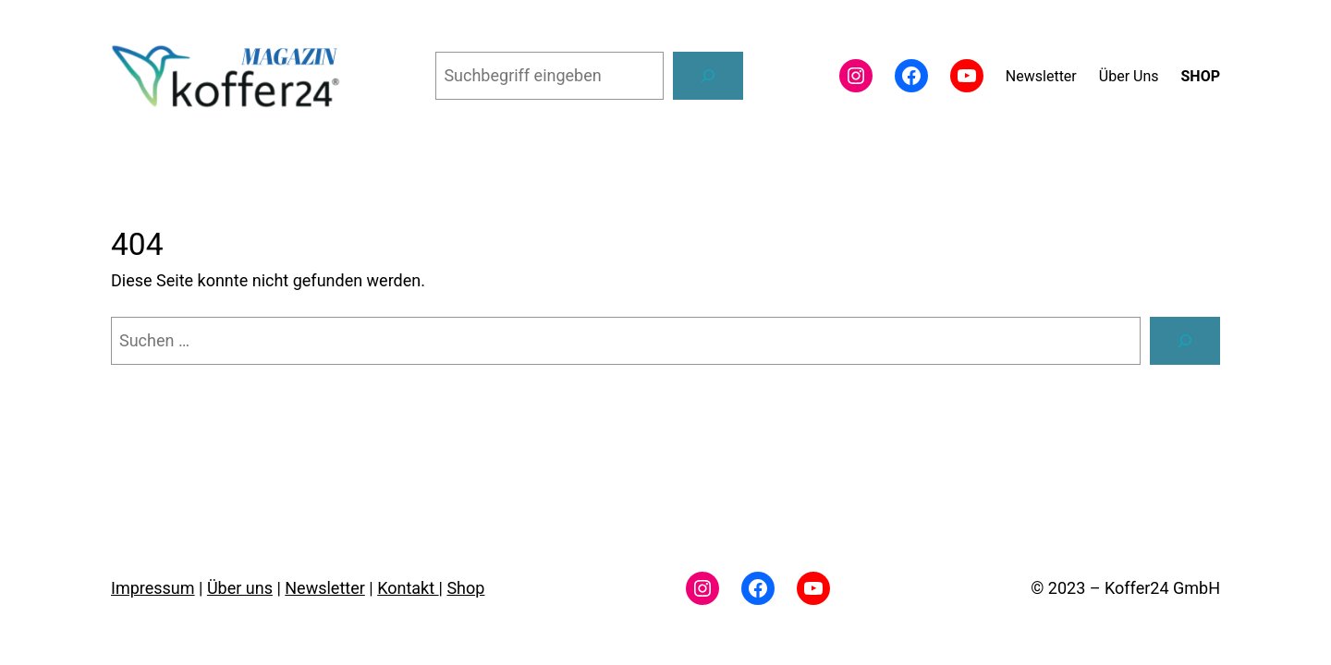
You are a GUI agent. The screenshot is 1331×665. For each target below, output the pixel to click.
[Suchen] (708, 76)
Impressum (153, 588)
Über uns (240, 588)
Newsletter (325, 588)
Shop (465, 588)
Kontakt (407, 588)
